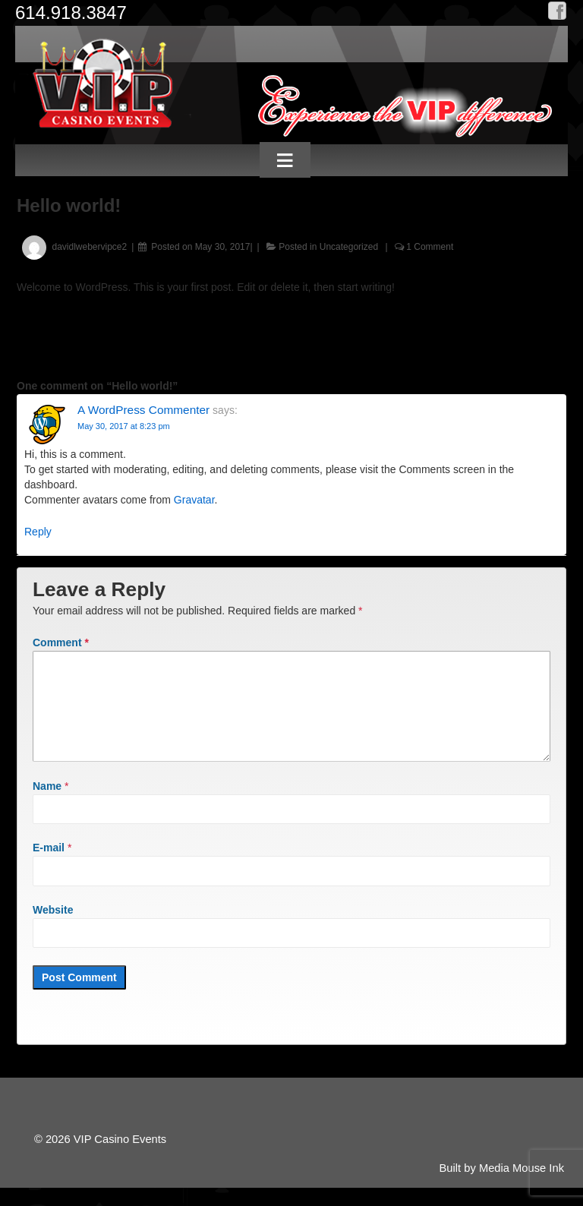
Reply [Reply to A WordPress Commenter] (38, 532)
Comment (61, 642)
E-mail (49, 866)
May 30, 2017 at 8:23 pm (123, 426)
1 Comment (429, 247)
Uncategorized (349, 247)
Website (53, 928)
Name (47, 804)
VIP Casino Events (119, 1157)
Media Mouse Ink (521, 1186)
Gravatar (194, 500)
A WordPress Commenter (143, 409)
